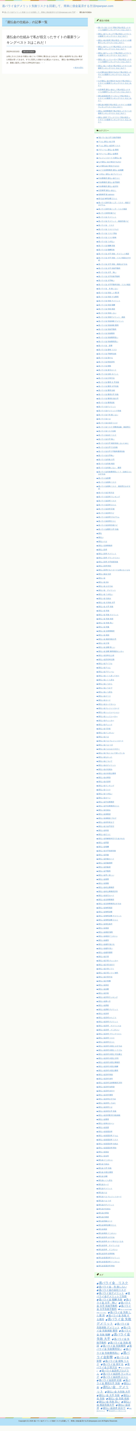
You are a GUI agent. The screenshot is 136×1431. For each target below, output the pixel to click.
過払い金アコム (104, 673)
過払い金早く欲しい (106, 881)
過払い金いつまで (105, 693)
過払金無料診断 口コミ (107, 1230)
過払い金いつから (105, 689)
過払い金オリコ (104, 701)
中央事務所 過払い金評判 (108, 192)
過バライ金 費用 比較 (106, 396)
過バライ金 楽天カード (107, 375)
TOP (40, 18)
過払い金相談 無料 (105, 937)
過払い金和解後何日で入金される (111, 844)
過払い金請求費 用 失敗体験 (109, 1121)
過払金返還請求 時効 (106, 1271)
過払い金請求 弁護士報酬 (108, 1072)
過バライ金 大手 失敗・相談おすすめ (112, 270)
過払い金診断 (103, 994)
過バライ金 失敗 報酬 (106, 310)
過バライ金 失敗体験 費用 (108, 331)
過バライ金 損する (105, 363)
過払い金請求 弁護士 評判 (108, 1064)
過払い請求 (102, 555)
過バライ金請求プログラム (108, 522)
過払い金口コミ (104, 840)
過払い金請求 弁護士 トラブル (110, 1056)
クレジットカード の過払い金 (110, 163)
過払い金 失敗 (103, 616)
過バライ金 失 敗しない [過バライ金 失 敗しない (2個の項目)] (113, 1292)
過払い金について (105, 767)
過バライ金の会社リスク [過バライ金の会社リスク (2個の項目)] (112, 1295)
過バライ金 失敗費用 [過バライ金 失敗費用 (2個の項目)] (114, 1351)
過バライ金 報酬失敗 (106, 255)
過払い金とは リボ (105, 750)
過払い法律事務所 (105, 551)
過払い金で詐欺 (104, 734)
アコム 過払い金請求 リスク (109, 151)
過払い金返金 (103, 1157)
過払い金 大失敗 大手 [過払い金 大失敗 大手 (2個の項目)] (118, 1397)
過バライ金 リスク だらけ (108, 235)
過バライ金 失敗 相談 (106, 314)
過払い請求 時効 (104, 571)
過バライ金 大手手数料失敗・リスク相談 (114, 290)
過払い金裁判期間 (105, 958)
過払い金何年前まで (106, 828)
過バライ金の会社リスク (108, 428)
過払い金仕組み (104, 815)
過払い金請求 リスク (106, 1043)
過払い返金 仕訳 (104, 579)
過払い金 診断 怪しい (106, 653)
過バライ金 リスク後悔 (107, 243)
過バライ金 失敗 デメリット (109, 306)
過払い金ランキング (106, 791)
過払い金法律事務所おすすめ (109, 909)
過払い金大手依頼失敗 (107, 856)
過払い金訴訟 (103, 990)
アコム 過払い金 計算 (106, 147)
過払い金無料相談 (105, 913)
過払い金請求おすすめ (107, 1104)
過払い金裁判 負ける (106, 950)
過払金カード (103, 1190)
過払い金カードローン (107, 710)
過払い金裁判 (103, 946)
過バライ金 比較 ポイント (108, 379)
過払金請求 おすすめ (106, 1243)
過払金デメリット (105, 1194)
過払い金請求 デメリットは (109, 1031)
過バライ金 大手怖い (106, 286)
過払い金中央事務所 (106, 807)
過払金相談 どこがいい (107, 1239)
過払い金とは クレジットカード (110, 746)
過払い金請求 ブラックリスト (110, 1039)
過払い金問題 (103, 848)
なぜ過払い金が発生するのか (109, 167)
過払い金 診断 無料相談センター (111, 657)
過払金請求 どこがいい (108, 1255)
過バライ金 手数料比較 (107, 359)
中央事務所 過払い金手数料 (109, 188)
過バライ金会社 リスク (107, 440)
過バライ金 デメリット (107, 222)
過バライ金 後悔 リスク (107, 355)
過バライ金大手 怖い (106, 445)
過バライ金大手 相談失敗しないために (113, 449)
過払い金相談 (103, 933)
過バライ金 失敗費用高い (108, 347)
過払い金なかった (105, 763)
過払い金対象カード (106, 864)
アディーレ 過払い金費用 (108, 159)
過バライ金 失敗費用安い (108, 343)
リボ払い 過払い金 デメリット (110, 179)
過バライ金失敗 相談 (106, 469)
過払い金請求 (103, 1019)
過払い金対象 (103, 860)
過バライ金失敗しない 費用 (109, 473)
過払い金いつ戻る (105, 697)
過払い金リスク (104, 795)
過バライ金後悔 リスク (107, 488)
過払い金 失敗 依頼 (105, 624)
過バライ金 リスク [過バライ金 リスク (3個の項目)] (113, 1288)
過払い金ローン (104, 803)
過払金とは (102, 1198)
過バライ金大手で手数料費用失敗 (111, 457)
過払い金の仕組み (105, 775)
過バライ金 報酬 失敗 (106, 251)
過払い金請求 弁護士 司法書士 (110, 1060)
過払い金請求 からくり (107, 1023)
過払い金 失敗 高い (105, 628)
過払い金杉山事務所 (106, 893)
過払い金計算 (103, 962)
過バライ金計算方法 (106, 498)
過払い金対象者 (104, 872)
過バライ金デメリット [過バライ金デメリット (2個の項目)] (111, 1298)
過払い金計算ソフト (106, 974)
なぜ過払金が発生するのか (108, 171)
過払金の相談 (103, 1222)
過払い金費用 (103, 1125)
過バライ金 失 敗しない (108, 294)
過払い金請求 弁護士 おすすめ (110, 1051)
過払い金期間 (103, 885)
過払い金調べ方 (104, 1007)
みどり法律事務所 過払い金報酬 (110, 175)
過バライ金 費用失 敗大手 (108, 404)
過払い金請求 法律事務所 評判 (110, 1088)
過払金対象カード (105, 1226)
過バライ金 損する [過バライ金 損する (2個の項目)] (113, 1369)
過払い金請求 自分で (106, 1096)
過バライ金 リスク (106, 231)
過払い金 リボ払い (105, 600)
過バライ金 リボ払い (106, 247)
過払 (100, 539)
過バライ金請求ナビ (106, 518)
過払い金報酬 (103, 852)
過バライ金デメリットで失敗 (109, 416)
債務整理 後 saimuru (106, 200)
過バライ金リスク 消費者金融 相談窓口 (114, 432)
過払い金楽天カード (106, 901)
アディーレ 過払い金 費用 (108, 155)
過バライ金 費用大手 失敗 (108, 400)
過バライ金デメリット (107, 412)
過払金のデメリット (106, 1210)
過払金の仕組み (28, 57)
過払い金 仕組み (104, 604)
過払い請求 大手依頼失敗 (108, 567)
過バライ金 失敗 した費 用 (108, 298)
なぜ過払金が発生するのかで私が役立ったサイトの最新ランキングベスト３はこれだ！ (114, 80)
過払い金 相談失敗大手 (107, 644)
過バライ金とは (104, 424)
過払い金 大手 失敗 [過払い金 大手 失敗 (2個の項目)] (109, 1400)
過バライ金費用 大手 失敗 (108, 535)
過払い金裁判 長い (105, 954)
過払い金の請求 (104, 787)
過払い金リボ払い (105, 799)
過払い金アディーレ (106, 677)
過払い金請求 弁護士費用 (108, 1076)
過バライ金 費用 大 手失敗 (108, 388)
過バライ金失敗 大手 (106, 465)
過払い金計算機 (104, 986)
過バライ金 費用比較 (106, 408)
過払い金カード (104, 706)
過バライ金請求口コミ (107, 526)
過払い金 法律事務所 (106, 636)
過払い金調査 (103, 1011)
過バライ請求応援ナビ (107, 218)
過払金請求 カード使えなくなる (110, 1247)
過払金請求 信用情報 (106, 1259)
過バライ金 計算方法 (106, 384)
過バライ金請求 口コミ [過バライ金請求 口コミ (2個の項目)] (115, 1382)
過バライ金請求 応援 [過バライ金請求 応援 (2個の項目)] (110, 1385)
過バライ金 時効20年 (106, 367)
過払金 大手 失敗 (105, 1174)
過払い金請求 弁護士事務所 (109, 1068)
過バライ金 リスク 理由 (107, 239)
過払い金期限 (103, 889)
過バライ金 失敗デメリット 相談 (111, 322)
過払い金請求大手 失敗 (107, 1117)
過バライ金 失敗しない (107, 318)
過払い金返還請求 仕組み (108, 1149)
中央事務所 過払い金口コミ (109, 184)
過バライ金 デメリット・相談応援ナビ (113, 227)
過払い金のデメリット (107, 771)
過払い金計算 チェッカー (108, 966)
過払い (101, 543)
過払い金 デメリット (107, 596)
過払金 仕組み (103, 1169)
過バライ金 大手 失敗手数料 (109, 274)
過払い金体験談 (104, 819)
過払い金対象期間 (105, 868)
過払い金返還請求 (105, 1137)
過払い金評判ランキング (108, 1003)
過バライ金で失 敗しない (108, 420)
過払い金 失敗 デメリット (108, 620)
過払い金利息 (103, 836)
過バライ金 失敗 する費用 (108, 302)
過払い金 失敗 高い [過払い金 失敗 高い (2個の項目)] (109, 1407)
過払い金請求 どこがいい (108, 1035)
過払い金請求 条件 (105, 1084)
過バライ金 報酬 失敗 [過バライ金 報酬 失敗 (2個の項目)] (110, 1305)
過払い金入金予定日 (106, 832)
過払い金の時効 (104, 783)
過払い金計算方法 (105, 982)
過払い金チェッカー (106, 726)
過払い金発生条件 (105, 929)
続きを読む (79, 73)
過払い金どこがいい (106, 738)
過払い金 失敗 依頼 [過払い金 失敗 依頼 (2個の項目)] (118, 1404)
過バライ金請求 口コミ (107, 510)
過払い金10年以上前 (106, 661)
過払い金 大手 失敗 (105, 612)
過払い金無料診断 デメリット (110, 921)
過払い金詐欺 (103, 999)
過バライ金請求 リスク (107, 506)
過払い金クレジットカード (108, 714)
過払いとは (102, 547)
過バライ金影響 (104, 483)
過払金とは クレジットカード (110, 1202)
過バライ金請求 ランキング (109, 502)
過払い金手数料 (104, 876)
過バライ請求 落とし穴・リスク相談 (112, 214)
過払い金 (101, 583)
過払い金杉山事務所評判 (108, 897)
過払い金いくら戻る (106, 685)
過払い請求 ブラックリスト (109, 563)
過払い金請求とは (105, 1112)
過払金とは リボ (104, 1206)
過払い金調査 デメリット (108, 1015)
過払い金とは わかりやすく (109, 754)
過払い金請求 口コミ (106, 1047)
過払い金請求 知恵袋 (106, 1092)
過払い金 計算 (103, 649)
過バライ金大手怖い (106, 461)
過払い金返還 (103, 1133)
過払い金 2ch (103, 588)
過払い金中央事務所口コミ (108, 811)
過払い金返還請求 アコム (108, 1141)
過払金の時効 (103, 1218)
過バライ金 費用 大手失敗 (108, 392)
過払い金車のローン (106, 1129)
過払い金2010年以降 (106, 665)
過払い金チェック (105, 730)
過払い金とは (103, 742)
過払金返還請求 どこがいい (109, 1267)
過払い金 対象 (103, 632)
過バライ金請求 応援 (106, 514)
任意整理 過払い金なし (107, 196)
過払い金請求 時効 (105, 1080)
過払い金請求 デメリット (108, 1027)
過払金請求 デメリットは (108, 1251)
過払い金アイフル (105, 669)
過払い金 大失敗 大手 (106, 608)
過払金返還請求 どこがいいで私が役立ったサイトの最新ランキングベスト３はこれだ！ (114, 103)
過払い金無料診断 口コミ (108, 925)
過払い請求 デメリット (107, 559)
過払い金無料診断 (105, 917)
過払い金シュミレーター (108, 722)
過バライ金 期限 (104, 371)
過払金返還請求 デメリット (109, 1263)
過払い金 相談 (103, 640)
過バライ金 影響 (105, 351)
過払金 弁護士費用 (105, 1178)
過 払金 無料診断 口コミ (107, 204)
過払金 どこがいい (105, 1165)
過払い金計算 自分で (106, 970)
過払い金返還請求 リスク (108, 1145)
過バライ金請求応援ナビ (108, 531)
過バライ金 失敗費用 (106, 339)
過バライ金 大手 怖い (107, 278)
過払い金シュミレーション (108, 718)
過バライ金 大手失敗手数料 (109, 282)
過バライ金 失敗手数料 (107, 335)
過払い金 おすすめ (105, 592)
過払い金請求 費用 (105, 1100)
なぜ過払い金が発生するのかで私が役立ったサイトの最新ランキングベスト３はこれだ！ (114, 88)
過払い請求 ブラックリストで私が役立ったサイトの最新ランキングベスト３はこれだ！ (114, 125)
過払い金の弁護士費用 (107, 779)
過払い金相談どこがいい (108, 942)
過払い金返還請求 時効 (107, 1153)
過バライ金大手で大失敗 (108, 453)
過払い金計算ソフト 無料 (108, 978)
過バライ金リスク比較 (107, 436)
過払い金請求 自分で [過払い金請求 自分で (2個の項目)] (114, 1413)
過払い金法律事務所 (106, 905)
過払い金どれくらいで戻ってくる (111, 758)
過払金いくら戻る (105, 1186)
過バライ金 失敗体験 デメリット (111, 327)
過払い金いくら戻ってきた (108, 681)
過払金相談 (102, 1235)
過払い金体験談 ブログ (107, 824)
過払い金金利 (103, 1161)
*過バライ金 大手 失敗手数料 (109, 143)
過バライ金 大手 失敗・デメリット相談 (113, 259)
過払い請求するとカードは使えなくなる (114, 575)
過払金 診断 (103, 1182)
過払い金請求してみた (107, 1108)
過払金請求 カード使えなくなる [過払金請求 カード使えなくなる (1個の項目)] (117, 1416)
